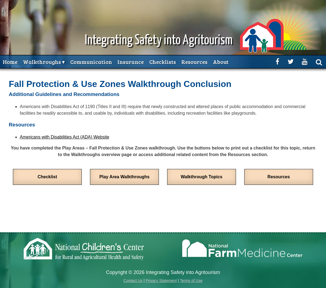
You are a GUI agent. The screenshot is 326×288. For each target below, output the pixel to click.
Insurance (130, 62)
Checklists (162, 62)
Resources (194, 62)
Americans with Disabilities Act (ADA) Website (64, 137)
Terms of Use (191, 280)
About (221, 62)
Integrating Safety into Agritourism (159, 40)
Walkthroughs (42, 62)
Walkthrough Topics (202, 176)
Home (10, 62)
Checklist (47, 176)
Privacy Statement (161, 280)
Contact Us (132, 280)
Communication (91, 62)
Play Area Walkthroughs (124, 176)
